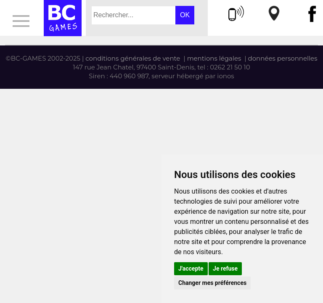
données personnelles (283, 58)
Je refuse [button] (225, 268)
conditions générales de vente (132, 58)
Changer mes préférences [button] (212, 282)
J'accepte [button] (191, 268)
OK (185, 15)
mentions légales (214, 58)
